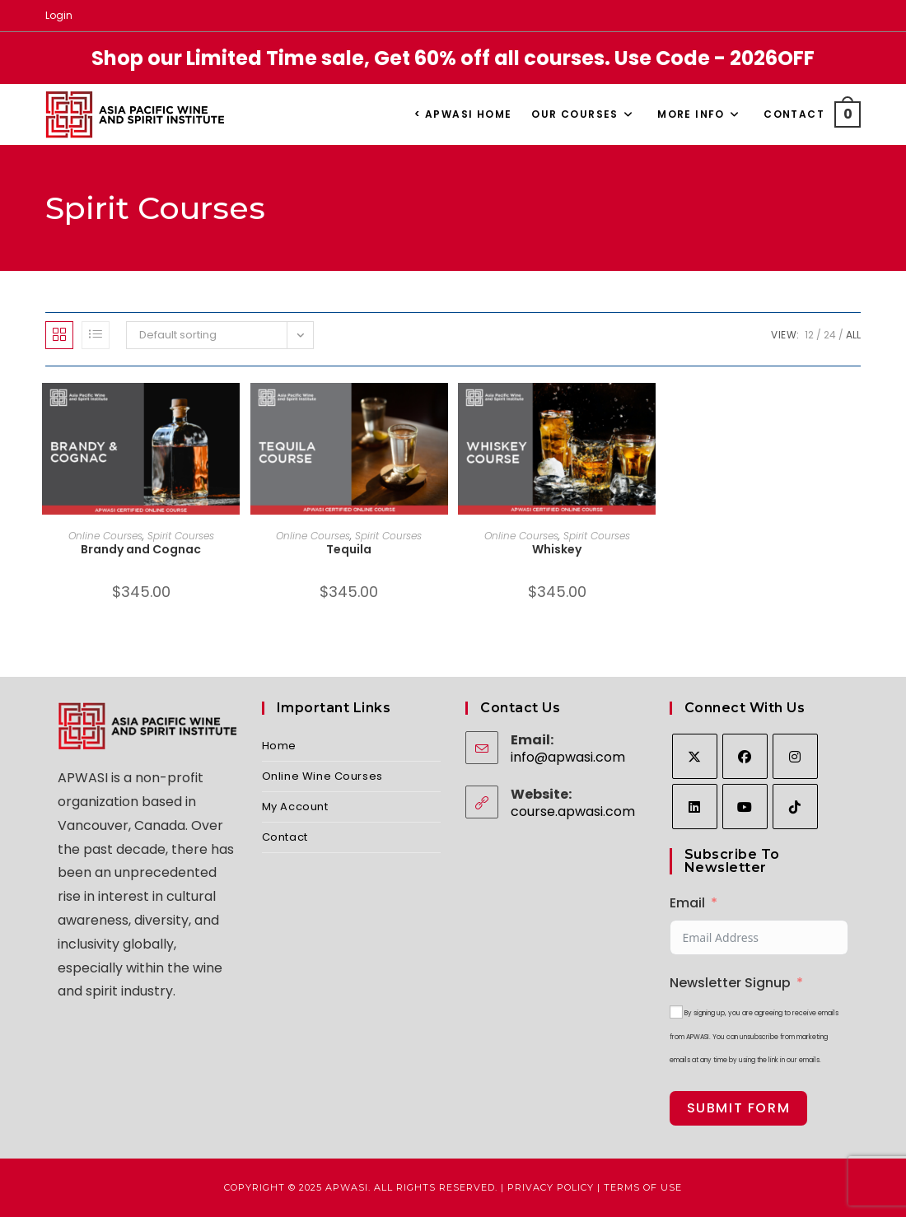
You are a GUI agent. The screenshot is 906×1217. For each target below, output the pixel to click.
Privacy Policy (550, 1187)
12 (809, 335)
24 (830, 335)
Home (279, 745)
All (853, 335)
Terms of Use (643, 1187)
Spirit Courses (180, 536)
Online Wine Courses (322, 776)
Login (58, 15)
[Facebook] (745, 756)
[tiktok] (795, 806)
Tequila (348, 549)
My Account (295, 806)
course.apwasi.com (573, 811)
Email (687, 902)
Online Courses (105, 536)
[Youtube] (745, 806)
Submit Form (739, 1107)
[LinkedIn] (694, 806)
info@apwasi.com (568, 757)
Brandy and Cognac (141, 549)
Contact (285, 837)
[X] (694, 756)
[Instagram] (795, 756)
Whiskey (556, 549)
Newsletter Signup (730, 982)
